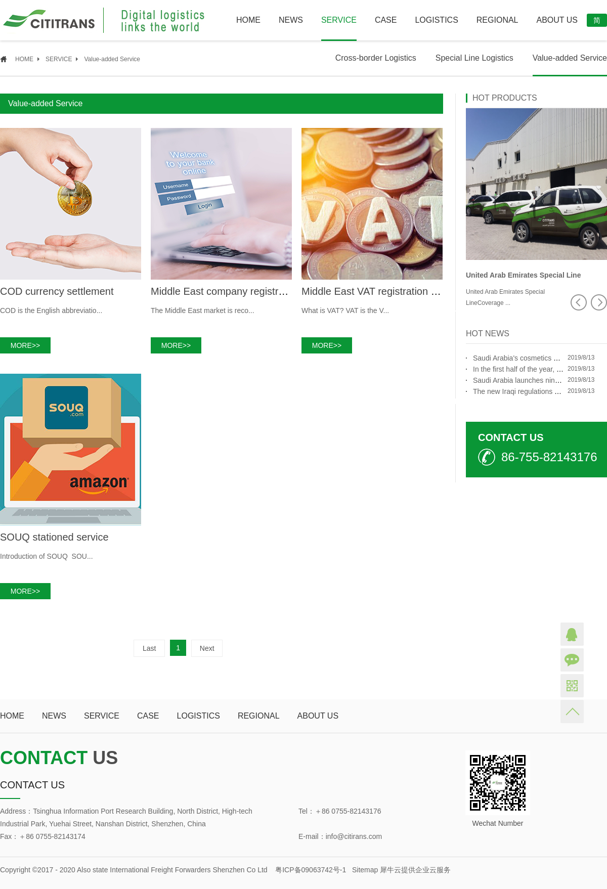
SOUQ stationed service (54, 537)
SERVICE (59, 59)
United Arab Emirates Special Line (523, 275)
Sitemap (363, 870)
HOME (248, 20)
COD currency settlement (57, 291)
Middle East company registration (225, 291)
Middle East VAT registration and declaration (400, 291)
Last (149, 648)
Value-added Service (112, 59)
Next (207, 648)
